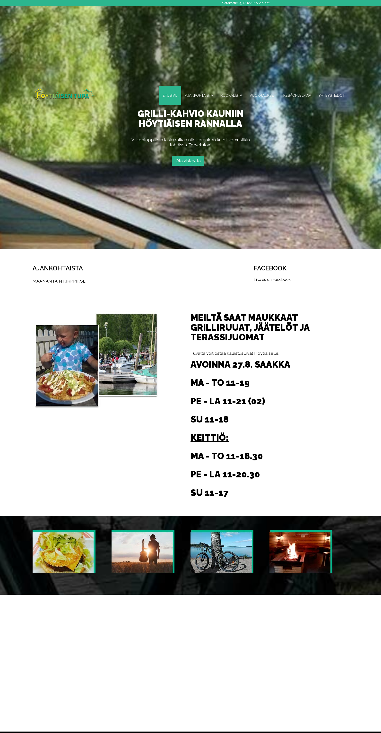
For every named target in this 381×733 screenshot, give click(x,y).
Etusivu (170, 95)
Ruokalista (231, 95)
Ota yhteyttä (188, 160)
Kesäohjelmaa (297, 95)
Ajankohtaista (199, 95)
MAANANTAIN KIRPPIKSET (60, 281)
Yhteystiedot (332, 95)
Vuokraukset (263, 95)
